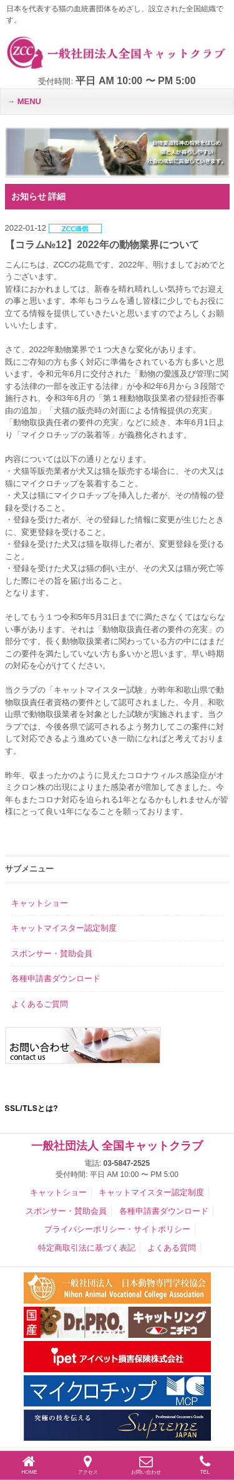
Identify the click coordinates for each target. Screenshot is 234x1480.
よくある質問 (171, 1247)
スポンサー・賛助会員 (51, 953)
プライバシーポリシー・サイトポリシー (117, 1229)
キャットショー (39, 903)
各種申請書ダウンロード (55, 978)
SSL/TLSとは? (32, 1108)
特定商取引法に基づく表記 (86, 1247)
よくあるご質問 (39, 1004)
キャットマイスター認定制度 (64, 928)
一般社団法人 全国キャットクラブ (117, 1146)
